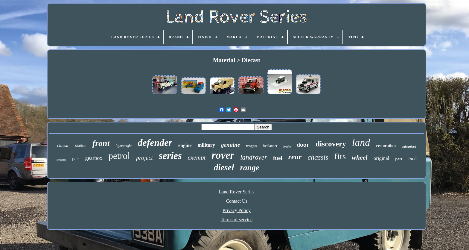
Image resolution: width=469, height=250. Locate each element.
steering (61, 159)
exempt (196, 157)
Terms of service (236, 219)
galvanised (409, 146)
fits (340, 156)
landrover (253, 157)
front (101, 143)
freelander (270, 146)
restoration (386, 145)
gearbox (94, 158)
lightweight (123, 146)
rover (222, 155)
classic (63, 145)
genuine (230, 145)
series (170, 155)
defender (155, 142)
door (303, 145)
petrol (119, 156)
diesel (224, 167)
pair (75, 158)
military (206, 145)
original (381, 158)
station (80, 145)
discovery (331, 144)
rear (295, 156)
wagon (251, 145)
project (144, 157)
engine (184, 145)
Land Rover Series (236, 191)
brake (287, 146)
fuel (277, 158)
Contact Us (236, 201)
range (250, 167)
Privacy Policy (237, 210)
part (399, 159)
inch (412, 158)
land (361, 142)
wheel (360, 157)
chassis (317, 157)
